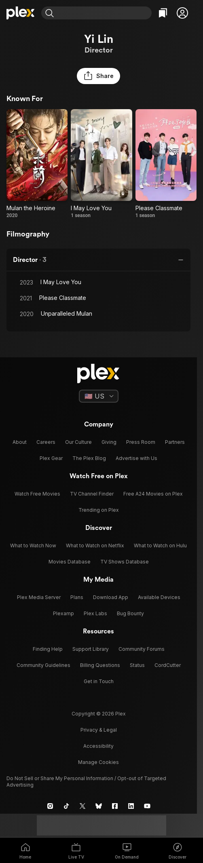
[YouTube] (147, 806)
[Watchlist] (163, 13)
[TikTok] (66, 806)
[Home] (20, 13)
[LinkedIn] (131, 806)
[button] (182, 13)
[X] (82, 806)
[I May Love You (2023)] (101, 164)
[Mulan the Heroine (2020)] (37, 164)
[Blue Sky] (99, 806)
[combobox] (104, 12)
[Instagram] (50, 806)
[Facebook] (115, 806)
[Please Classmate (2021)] (166, 164)
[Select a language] (98, 396)
